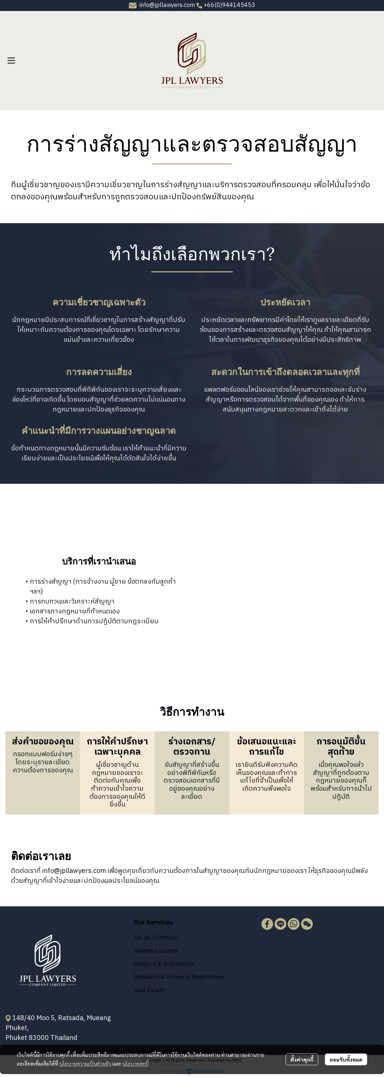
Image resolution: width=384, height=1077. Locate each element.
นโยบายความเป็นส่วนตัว (85, 1063)
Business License (156, 951)
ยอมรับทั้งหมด (346, 1059)
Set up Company (156, 938)
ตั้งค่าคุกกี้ (302, 1059)
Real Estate (149, 991)
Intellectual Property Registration (179, 977)
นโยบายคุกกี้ (135, 1063)
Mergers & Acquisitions (164, 964)
